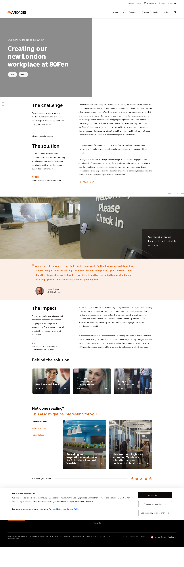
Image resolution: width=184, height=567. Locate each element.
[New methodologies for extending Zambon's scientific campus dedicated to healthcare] (130, 464)
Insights (167, 12)
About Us (117, 12)
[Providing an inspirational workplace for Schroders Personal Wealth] (84, 464)
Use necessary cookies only (153, 560)
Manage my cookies (152, 551)
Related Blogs (38, 455)
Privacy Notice (56, 556)
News (139, 3)
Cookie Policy (73, 556)
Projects (145, 12)
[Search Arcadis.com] (175, 12)
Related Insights (39, 449)
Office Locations (150, 3)
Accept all (152, 542)
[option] (92, 238)
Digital (156, 12)
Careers (170, 3)
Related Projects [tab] (39, 442)
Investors (130, 3)
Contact (162, 3)
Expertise (133, 12)
